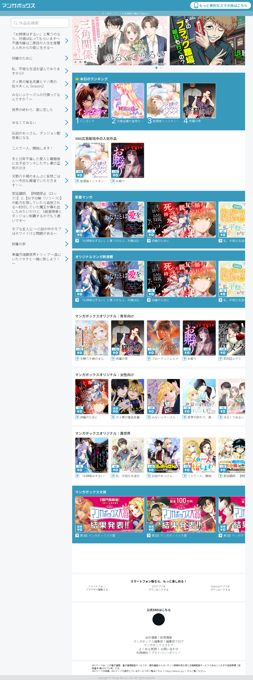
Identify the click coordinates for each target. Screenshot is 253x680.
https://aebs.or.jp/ (174, 671)
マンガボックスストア (158, 645)
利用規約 (142, 652)
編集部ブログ (175, 641)
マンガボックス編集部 (148, 641)
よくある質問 (148, 649)
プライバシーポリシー (166, 652)
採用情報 (166, 637)
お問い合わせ (169, 649)
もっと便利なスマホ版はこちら (220, 5)
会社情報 (151, 637)
